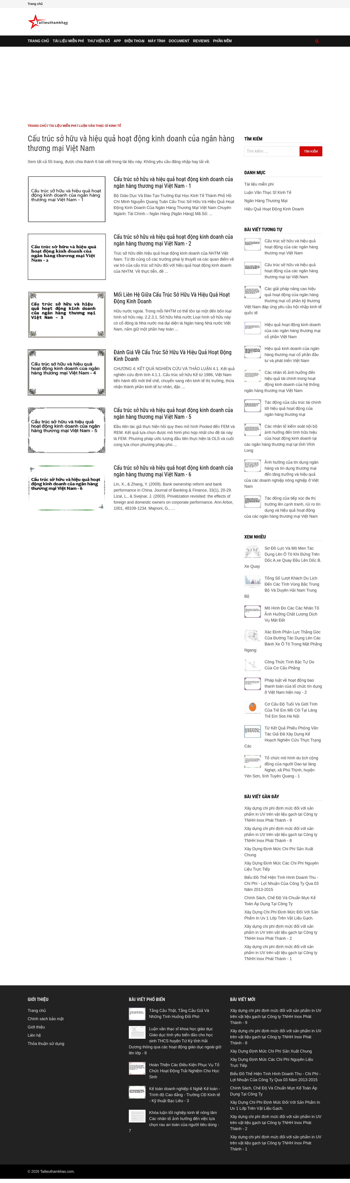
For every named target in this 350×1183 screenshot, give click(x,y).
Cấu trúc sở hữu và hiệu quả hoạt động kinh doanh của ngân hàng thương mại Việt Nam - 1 (173, 182)
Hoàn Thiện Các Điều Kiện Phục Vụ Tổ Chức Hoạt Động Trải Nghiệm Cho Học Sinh (184, 1071)
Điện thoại (134, 41)
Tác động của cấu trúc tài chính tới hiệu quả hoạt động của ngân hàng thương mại (293, 408)
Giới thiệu (36, 1027)
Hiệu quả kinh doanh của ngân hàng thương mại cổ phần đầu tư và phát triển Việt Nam (292, 354)
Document (179, 41)
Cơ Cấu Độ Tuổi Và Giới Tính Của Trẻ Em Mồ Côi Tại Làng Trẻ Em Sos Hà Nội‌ (291, 710)
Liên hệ (34, 1035)
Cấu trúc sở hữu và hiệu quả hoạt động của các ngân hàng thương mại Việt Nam (291, 247)
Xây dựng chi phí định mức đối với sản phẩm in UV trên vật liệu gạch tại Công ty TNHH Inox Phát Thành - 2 (280, 932)
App (117, 41)
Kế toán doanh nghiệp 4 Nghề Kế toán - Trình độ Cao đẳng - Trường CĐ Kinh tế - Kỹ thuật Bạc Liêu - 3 (184, 1095)
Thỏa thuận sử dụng (46, 1043)
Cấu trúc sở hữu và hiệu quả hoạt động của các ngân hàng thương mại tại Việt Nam (291, 271)
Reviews (201, 41)
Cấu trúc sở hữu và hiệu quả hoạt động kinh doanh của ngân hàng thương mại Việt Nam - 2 (173, 240)
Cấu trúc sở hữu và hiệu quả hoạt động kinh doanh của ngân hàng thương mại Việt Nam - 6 (173, 471)
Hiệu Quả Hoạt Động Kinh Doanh (274, 209)
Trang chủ (35, 4)
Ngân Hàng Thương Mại (266, 201)
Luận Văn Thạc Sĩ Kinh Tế (100, 126)
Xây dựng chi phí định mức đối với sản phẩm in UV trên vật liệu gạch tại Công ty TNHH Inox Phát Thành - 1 (280, 952)
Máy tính (156, 41)
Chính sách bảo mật (46, 1019)
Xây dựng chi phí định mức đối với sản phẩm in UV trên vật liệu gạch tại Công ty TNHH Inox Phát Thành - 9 (280, 814)
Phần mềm (222, 41)
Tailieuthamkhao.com (57, 1171)
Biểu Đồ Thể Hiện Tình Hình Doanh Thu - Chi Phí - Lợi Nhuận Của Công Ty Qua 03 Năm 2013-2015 (281, 883)
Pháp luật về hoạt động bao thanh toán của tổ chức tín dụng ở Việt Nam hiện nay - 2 (293, 686)
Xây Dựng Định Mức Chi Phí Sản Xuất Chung (271, 1051)
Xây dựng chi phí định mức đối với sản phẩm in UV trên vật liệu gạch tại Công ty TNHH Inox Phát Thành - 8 (280, 834)
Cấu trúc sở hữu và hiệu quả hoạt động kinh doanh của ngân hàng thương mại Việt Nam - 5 (173, 413)
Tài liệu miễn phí (68, 41)
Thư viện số (98, 41)
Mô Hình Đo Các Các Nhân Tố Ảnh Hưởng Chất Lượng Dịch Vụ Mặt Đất (292, 614)
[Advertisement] (175, 80)
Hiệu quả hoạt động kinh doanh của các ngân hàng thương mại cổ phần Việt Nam (293, 330)
